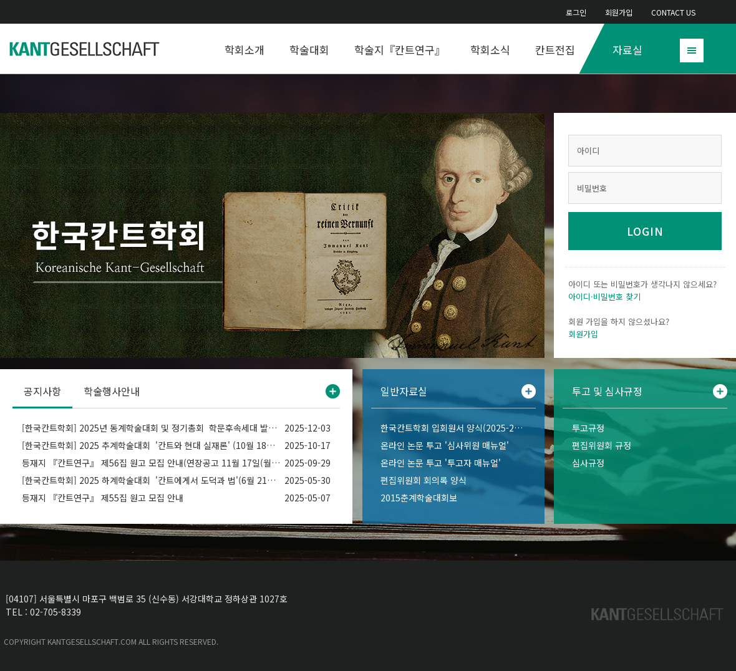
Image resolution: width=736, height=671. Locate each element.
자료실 (627, 49)
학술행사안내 (112, 391)
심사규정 (588, 462)
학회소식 (490, 49)
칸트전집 (555, 49)
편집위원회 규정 (601, 445)
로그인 (576, 12)
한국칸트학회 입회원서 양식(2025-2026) (453, 427)
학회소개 (244, 49)
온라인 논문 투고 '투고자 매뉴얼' (440, 462)
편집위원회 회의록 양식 (423, 480)
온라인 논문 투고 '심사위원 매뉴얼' (444, 445)
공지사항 (42, 391)
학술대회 (309, 49)
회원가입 (618, 12)
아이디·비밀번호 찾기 (604, 296)
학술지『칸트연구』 (399, 49)
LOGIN (645, 231)
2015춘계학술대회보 (418, 497)
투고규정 (588, 427)
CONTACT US (673, 12)
